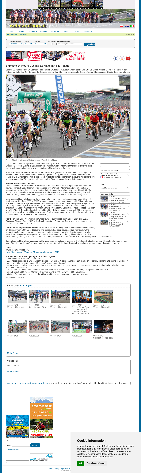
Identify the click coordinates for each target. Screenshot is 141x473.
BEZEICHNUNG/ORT (63, 41)
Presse (50, 469)
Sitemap (56, 469)
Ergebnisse (33, 31)
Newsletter (24, 34)
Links (77, 31)
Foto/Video (44, 31)
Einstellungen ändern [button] (96, 463)
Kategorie (37, 41)
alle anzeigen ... (26, 285)
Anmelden (88, 31)
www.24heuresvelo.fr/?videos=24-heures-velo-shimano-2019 (32, 252)
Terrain (27, 41)
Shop (66, 31)
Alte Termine (52, 41)
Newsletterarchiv (13, 449)
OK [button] (80, 463)
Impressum (64, 469)
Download (55, 31)
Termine (22, 31)
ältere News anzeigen (107, 228)
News (11, 31)
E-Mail (9, 445)
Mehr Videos (13, 371)
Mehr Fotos (12, 353)
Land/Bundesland (15, 41)
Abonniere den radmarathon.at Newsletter (27, 383)
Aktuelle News (12, 34)
